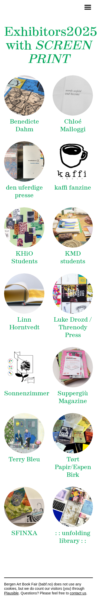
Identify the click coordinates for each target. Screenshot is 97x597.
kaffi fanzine (72, 187)
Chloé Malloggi (73, 125)
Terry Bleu (24, 459)
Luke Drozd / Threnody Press (73, 327)
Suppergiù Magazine (72, 397)
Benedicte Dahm (24, 125)
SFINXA (24, 533)
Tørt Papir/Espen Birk (73, 466)
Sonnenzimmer (26, 393)
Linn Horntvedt (24, 323)
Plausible (11, 593)
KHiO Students (24, 257)
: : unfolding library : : (72, 536)
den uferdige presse (24, 191)
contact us (78, 593)
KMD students (72, 257)
